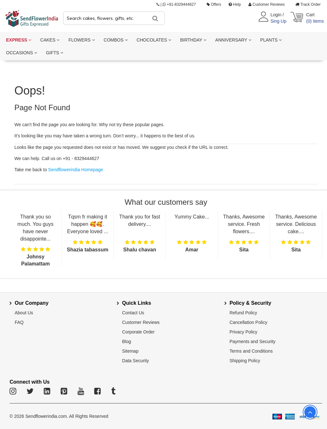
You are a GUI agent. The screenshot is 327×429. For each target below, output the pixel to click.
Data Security (135, 360)
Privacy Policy (243, 331)
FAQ (19, 322)
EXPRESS (18, 39)
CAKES (49, 39)
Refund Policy (243, 312)
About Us (24, 312)
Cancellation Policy (248, 322)
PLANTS (271, 39)
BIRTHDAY (193, 39)
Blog (126, 341)
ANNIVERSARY (233, 39)
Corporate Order (138, 331)
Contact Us (133, 312)
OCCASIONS (21, 52)
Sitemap (130, 351)
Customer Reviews (266, 4)
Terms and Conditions (251, 351)
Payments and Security (253, 341)
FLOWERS (81, 39)
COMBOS (116, 39)
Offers (214, 4)
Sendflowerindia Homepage (75, 169)
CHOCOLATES (154, 39)
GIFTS (54, 52)
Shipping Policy (245, 360)
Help (235, 4)
